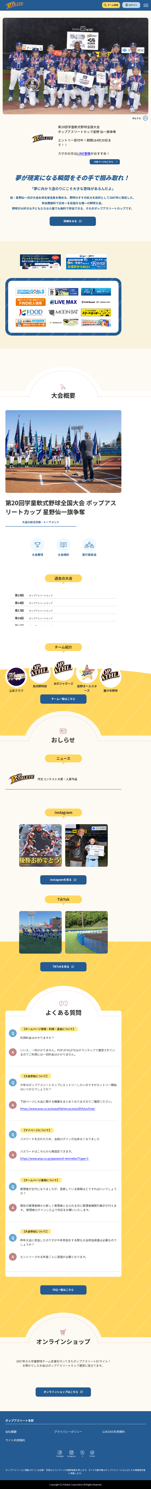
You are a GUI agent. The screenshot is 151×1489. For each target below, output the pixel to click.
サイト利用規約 (15, 1440)
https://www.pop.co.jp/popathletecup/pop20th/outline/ (57, 1108)
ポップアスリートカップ (33, 595)
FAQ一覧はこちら (63, 1290)
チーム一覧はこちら (63, 699)
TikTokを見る (60, 966)
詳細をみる (70, 221)
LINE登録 (84, 153)
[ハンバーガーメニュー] (145, 5)
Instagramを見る (61, 879)
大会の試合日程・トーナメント (40, 522)
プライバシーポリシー (68, 1431)
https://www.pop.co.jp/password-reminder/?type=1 (54, 1158)
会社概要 (11, 1431)
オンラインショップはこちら (61, 1392)
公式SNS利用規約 (113, 1431)
